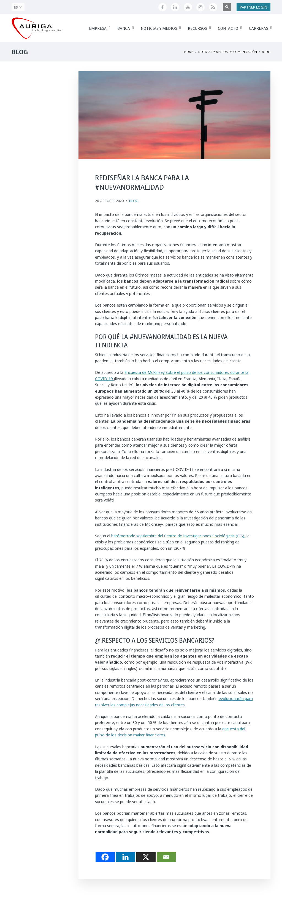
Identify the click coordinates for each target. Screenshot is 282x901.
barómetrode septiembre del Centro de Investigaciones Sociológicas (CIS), (178, 535)
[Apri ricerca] (227, 7)
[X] (146, 857)
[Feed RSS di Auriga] (213, 7)
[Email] (166, 857)
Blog (133, 201)
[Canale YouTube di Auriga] (188, 7)
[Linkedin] (125, 857)
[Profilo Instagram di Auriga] (200, 7)
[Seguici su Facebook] (162, 7)
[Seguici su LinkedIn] (175, 7)
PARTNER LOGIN (253, 7)
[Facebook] (105, 857)
